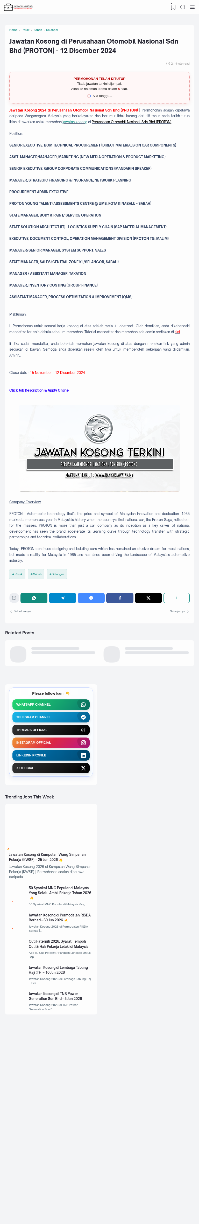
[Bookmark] (16, 723)
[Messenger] (93, 722)
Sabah (39, 696)
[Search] (182, 7)
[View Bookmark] (172, 7)
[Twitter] (149, 722)
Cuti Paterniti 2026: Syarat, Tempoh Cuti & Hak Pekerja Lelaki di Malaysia (62, 1102)
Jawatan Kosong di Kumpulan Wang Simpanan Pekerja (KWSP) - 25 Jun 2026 (49, 994)
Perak (20, 696)
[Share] (176, 722)
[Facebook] (121, 722)
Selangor (60, 696)
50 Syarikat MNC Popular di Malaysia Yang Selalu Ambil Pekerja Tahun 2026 (57, 1041)
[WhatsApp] (36, 722)
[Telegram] (64, 722)
